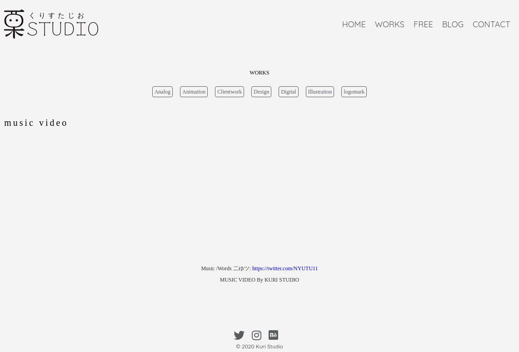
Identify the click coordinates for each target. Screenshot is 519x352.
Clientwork (229, 92)
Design (261, 92)
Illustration (320, 92)
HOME (354, 24)
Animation (193, 92)
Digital (288, 92)
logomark (354, 92)
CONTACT (491, 24)
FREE (423, 24)
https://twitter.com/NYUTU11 (285, 268)
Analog (162, 92)
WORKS (389, 24)
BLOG (453, 24)
